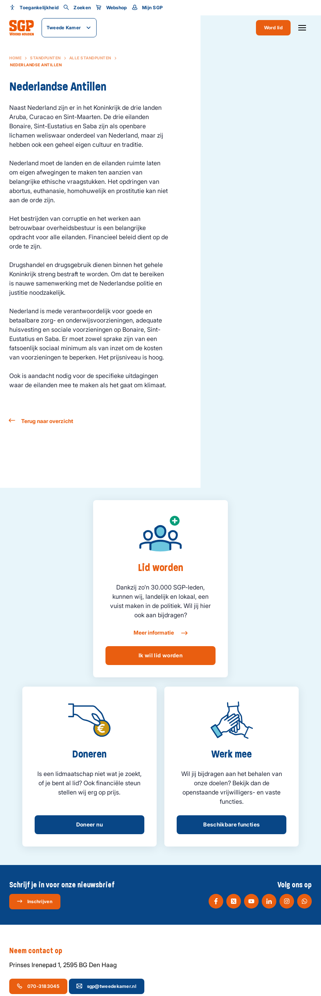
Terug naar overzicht (41, 421)
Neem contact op (39, 951)
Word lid (273, 27)
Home (15, 57)
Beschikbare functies (231, 824)
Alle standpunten (90, 57)
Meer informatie (160, 633)
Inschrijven (34, 901)
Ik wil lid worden (160, 655)
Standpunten (45, 57)
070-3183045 (38, 986)
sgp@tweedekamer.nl (106, 986)
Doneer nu (89, 824)
